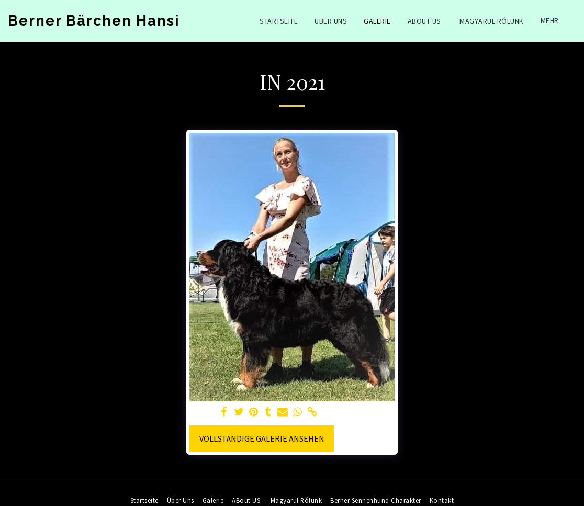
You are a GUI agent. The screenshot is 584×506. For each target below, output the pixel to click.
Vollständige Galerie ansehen (261, 438)
